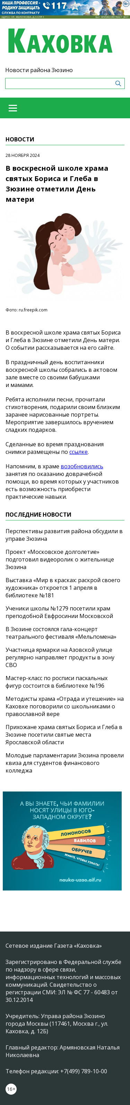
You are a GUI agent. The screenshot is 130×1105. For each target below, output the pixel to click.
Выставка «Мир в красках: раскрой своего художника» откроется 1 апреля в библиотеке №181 (63, 587)
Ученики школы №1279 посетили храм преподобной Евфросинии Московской (59, 612)
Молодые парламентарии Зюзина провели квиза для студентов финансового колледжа (65, 762)
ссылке (78, 452)
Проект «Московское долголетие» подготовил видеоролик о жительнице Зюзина (60, 559)
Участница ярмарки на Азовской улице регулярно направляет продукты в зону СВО (60, 657)
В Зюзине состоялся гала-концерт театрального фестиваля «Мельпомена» (61, 632)
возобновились (82, 466)
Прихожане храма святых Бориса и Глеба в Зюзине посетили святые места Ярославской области (64, 734)
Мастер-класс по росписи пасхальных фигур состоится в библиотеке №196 (56, 681)
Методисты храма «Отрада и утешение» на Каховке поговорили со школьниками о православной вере (65, 706)
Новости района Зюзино (39, 70)
